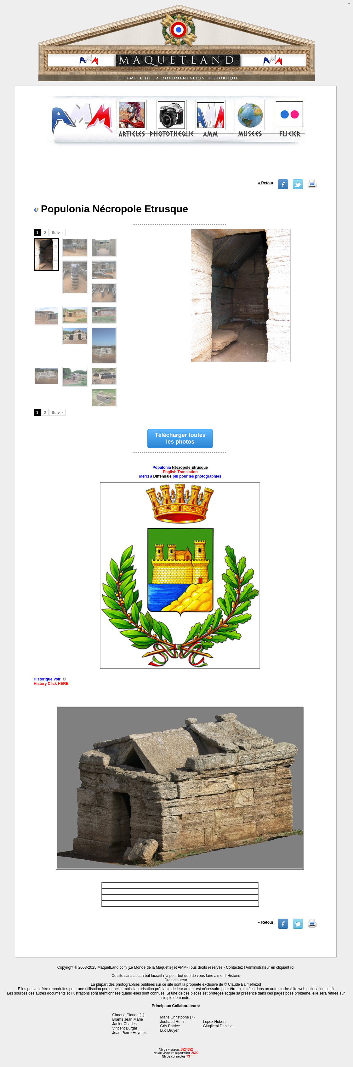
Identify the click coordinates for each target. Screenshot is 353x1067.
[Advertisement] (176, 165)
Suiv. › (57, 233)
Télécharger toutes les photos (180, 438)
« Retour (265, 183)
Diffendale (161, 476)
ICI (64, 679)
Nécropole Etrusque (190, 467)
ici (292, 967)
